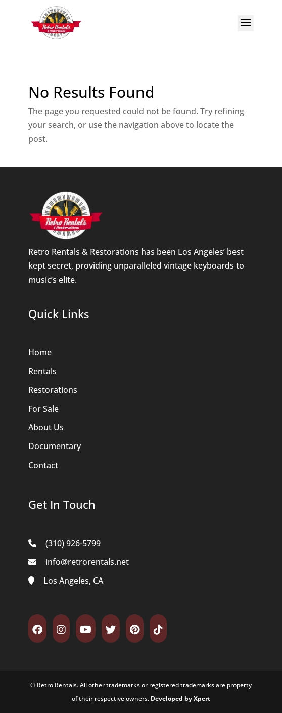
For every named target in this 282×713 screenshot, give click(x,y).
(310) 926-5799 (73, 543)
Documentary (54, 446)
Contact (43, 465)
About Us (46, 427)
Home (40, 352)
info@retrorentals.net (87, 561)
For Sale (43, 408)
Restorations (52, 389)
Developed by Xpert (180, 698)
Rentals (42, 371)
